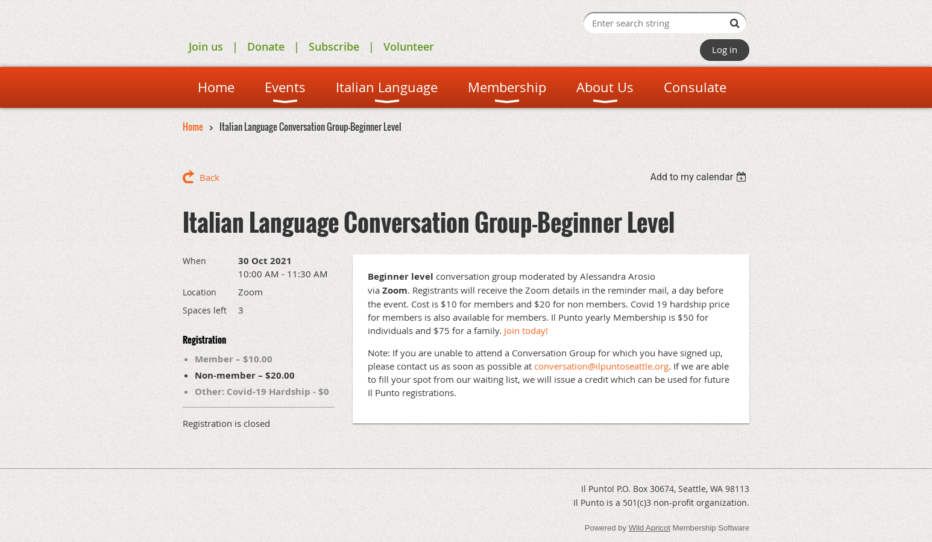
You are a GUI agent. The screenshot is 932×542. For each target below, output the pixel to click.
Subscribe (334, 46)
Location (199, 292)
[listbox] (699, 176)
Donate (266, 46)
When (194, 260)
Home (193, 126)
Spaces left (205, 310)
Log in (724, 49)
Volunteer (408, 46)
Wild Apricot (649, 527)
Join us (206, 46)
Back (209, 177)
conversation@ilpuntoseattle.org (601, 366)
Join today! (526, 330)
